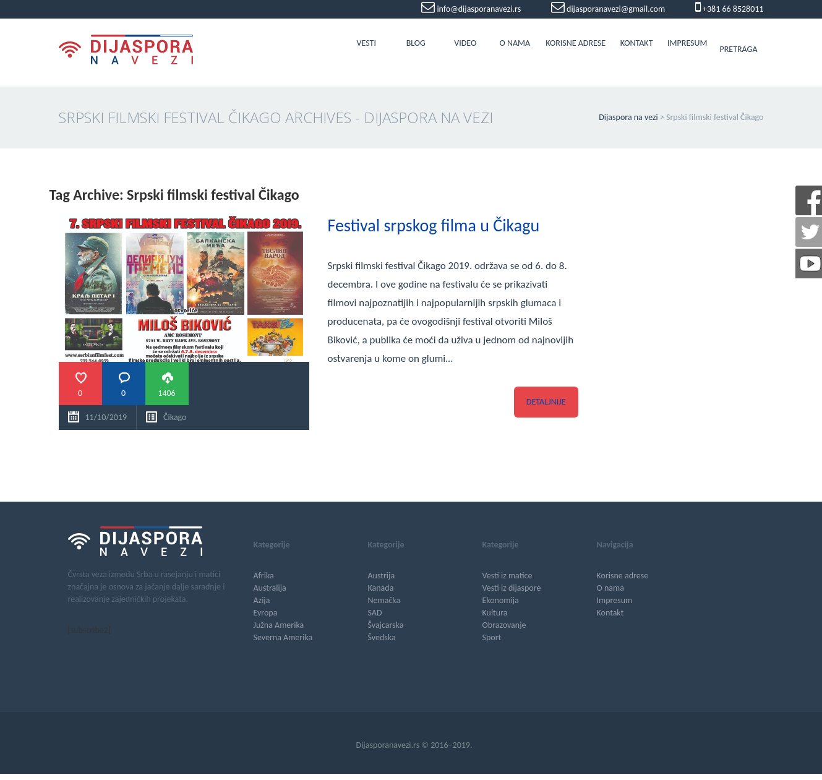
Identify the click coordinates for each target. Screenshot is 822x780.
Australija (270, 588)
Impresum (687, 43)
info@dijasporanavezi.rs (478, 9)
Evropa (266, 612)
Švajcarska (386, 625)
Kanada (381, 588)
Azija (262, 600)
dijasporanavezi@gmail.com (615, 9)
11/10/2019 (106, 417)
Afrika (264, 575)
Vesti (366, 43)
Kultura (495, 612)
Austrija (381, 575)
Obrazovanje (504, 625)
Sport (492, 637)
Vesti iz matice (507, 575)
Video (465, 43)
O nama (514, 43)
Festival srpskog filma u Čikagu (434, 225)
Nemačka (384, 600)
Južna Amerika (279, 625)
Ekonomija (500, 600)
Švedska (382, 637)
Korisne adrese (576, 43)
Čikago (174, 417)
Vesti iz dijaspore (511, 588)
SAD (375, 612)
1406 (166, 393)
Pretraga (738, 49)
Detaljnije (546, 401)
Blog (416, 43)
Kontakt (636, 43)
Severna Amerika (283, 637)
